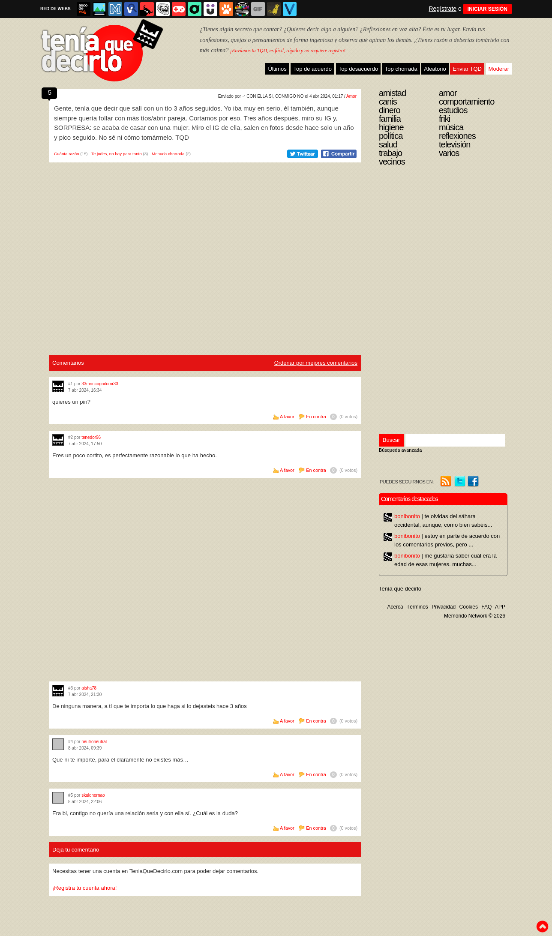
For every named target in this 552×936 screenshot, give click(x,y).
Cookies (468, 607)
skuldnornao (93, 795)
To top (542, 926)
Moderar (499, 69)
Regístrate (442, 8)
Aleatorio (435, 69)
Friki (444, 118)
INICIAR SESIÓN (487, 9)
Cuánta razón (66, 153)
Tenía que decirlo (400, 588)
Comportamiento (466, 101)
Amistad (392, 93)
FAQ (486, 607)
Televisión (454, 144)
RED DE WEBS (55, 8)
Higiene (391, 127)
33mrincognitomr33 (99, 383)
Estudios (453, 110)
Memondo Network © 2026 (474, 616)
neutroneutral (94, 741)
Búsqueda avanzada (400, 450)
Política (390, 136)
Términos (417, 607)
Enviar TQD (467, 69)
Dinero (389, 110)
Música (451, 127)
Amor (351, 96)
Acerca (395, 607)
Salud (388, 144)
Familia (390, 118)
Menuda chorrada (168, 153)
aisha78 (88, 688)
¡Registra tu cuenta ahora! (84, 888)
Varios (449, 153)
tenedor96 (91, 437)
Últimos (277, 69)
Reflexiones (457, 136)
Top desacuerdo (358, 69)
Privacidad (444, 607)
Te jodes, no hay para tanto (116, 153)
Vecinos (392, 161)
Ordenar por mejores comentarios (315, 363)
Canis (388, 101)
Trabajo (390, 153)
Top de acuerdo (312, 69)
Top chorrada (401, 69)
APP (500, 607)
